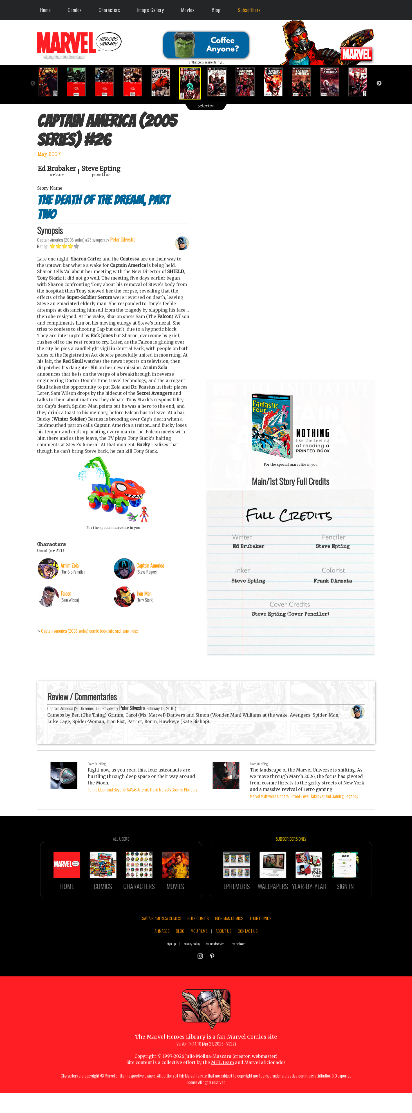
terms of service (215, 969)
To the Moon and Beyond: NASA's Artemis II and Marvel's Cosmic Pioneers (142, 789)
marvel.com (238, 969)
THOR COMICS (260, 943)
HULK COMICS (198, 943)
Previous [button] (33, 83)
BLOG (180, 956)
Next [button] (379, 83)
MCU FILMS (199, 956)
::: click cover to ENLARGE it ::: (290, 382)
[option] (51, 82)
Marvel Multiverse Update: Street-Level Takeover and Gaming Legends (304, 796)
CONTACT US (248, 956)
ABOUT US (223, 956)
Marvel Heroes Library (176, 1062)
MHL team (222, 1088)
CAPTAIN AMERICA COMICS (161, 943)
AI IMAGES (161, 956)
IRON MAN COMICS (229, 943)
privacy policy (191, 969)
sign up (171, 969)
